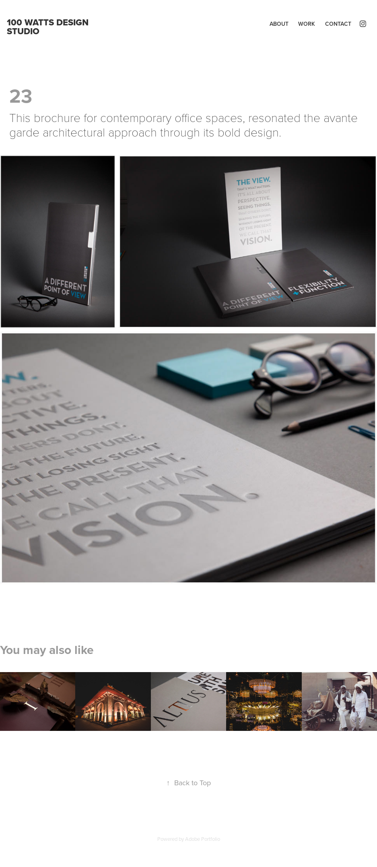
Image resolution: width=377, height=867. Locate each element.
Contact (338, 24)
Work (306, 24)
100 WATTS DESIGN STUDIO (49, 26)
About (279, 24)
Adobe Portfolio (202, 838)
